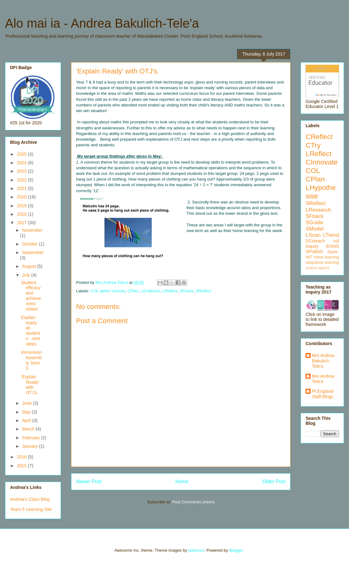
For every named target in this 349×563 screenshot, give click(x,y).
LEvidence (150, 291)
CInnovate (322, 162)
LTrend (331, 235)
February (31, 437)
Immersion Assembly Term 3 (31, 360)
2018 (22, 214)
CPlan (133, 291)
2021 (22, 188)
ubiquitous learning (322, 262)
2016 (22, 456)
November (32, 230)
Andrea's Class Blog (30, 499)
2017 (22, 222)
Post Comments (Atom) (193, 502)
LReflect (169, 291)
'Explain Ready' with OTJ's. (30, 384)
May (26, 411)
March (29, 428)
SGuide (314, 222)
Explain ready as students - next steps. (30, 330)
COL (313, 171)
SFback (186, 291)
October (30, 243)
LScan (313, 235)
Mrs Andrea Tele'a (323, 379)
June (27, 403)
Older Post (273, 481)
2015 (22, 465)
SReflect (203, 291)
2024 (22, 162)
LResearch (318, 210)
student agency (318, 268)
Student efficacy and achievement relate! (31, 295)
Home (182, 481)
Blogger (236, 550)
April (27, 420)
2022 (22, 179)
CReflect (319, 137)
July (26, 275)
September (32, 252)
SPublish (314, 251)
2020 (22, 196)
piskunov (196, 550)
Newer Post (89, 481)
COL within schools (108, 291)
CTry (313, 145)
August (29, 266)
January (30, 446)
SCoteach (315, 240)
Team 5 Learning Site (31, 509)
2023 (22, 171)
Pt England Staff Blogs (323, 394)
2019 (22, 205)
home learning (326, 257)
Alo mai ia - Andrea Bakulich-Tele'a (102, 23)
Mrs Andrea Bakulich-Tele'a (323, 361)
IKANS (332, 246)
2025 (22, 154)
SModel (315, 229)
